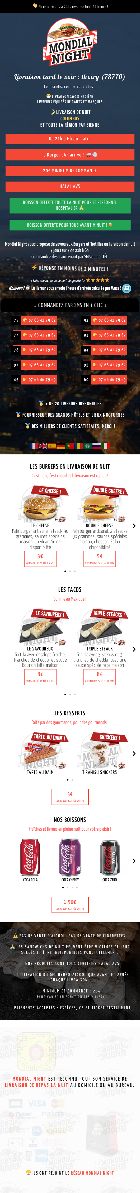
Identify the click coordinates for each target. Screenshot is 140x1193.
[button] (40, 561)
